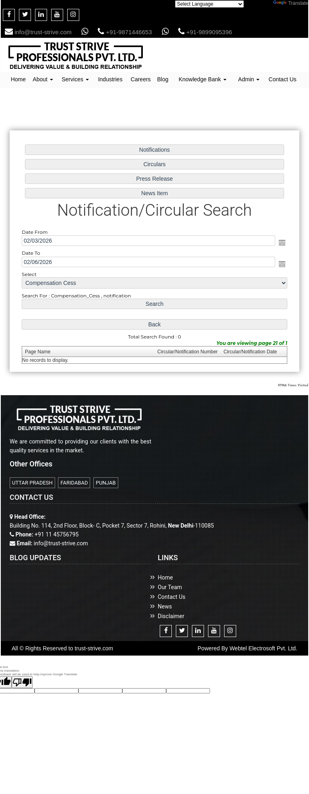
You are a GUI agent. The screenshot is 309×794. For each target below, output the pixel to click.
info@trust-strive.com (38, 32)
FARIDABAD (74, 483)
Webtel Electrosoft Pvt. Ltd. (263, 648)
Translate (290, 3)
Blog (162, 79)
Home (18, 79)
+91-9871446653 (125, 32)
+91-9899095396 (205, 32)
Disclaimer (171, 616)
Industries (110, 79)
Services (75, 79)
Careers (141, 79)
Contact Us (283, 79)
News (165, 606)
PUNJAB (106, 483)
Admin (249, 79)
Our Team (170, 587)
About (43, 79)
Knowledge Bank (203, 79)
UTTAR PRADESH (32, 483)
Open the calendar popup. (282, 242)
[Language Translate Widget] (209, 4)
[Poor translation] (22, 682)
